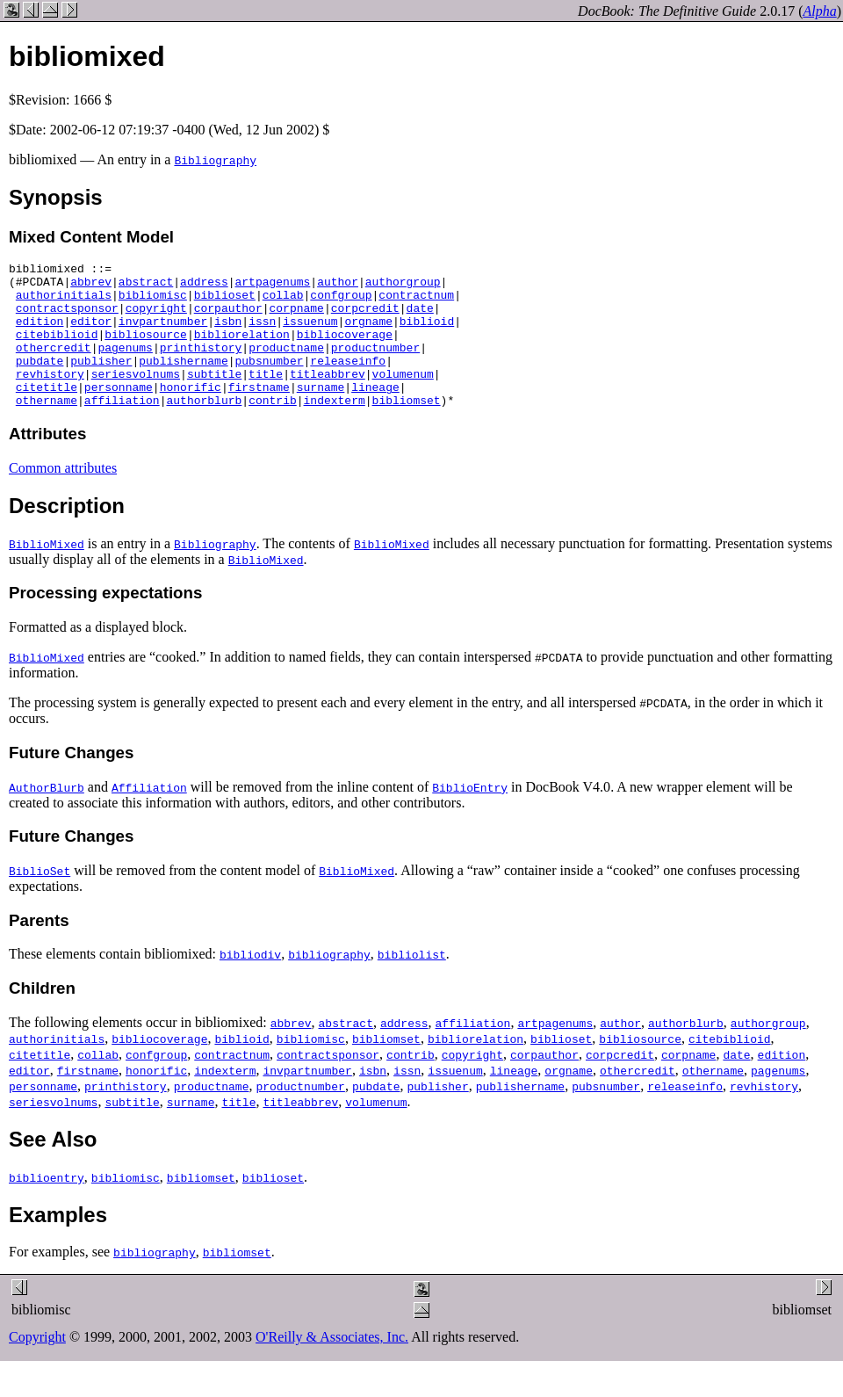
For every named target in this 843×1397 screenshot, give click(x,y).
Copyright (37, 1365)
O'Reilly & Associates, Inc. (332, 1365)
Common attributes (63, 496)
